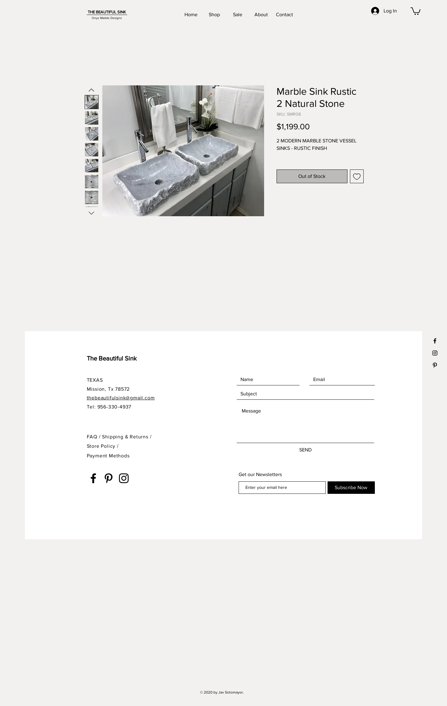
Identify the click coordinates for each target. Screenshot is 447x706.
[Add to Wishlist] (357, 176)
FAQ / (94, 436)
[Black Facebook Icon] (434, 340)
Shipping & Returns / (126, 436)
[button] (416, 11)
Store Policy (102, 446)
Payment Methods (108, 455)
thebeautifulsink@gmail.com (121, 397)
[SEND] (305, 450)
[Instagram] (123, 478)
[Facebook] (93, 478)
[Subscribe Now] (351, 487)
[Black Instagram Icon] (434, 353)
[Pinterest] (108, 478)
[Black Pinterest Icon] (434, 365)
